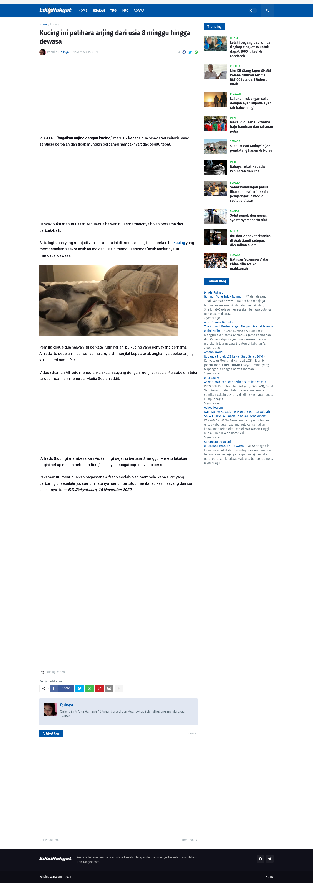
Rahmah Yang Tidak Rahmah (223, 297)
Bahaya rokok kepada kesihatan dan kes (247, 169)
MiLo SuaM (211, 378)
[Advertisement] (118, 96)
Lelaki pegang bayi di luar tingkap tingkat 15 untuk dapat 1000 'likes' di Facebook (251, 49)
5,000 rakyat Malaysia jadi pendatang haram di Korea (251, 148)
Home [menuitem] (82, 10)
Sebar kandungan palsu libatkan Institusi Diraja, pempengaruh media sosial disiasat (249, 194)
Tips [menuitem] (113, 10)
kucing (54, 24)
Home (43, 24)
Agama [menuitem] (139, 10)
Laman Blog (216, 281)
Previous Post (51, 840)
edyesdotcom (213, 408)
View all (193, 733)
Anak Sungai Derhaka (218, 322)
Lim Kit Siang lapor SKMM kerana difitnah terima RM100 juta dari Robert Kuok (250, 77)
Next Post (188, 840)
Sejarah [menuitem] (98, 10)
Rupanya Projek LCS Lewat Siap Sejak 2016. (233, 356)
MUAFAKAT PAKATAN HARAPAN (224, 446)
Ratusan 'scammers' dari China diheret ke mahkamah (250, 264)
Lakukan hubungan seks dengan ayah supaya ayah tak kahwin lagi (250, 103)
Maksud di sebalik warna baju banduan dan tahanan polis (251, 126)
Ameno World (213, 352)
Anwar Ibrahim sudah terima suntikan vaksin (235, 382)
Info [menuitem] (125, 10)
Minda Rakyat (213, 292)
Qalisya (66, 704)
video (61, 672)
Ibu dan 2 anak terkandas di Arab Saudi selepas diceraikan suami (250, 240)
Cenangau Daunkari (217, 442)
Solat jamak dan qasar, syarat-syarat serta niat (248, 217)
